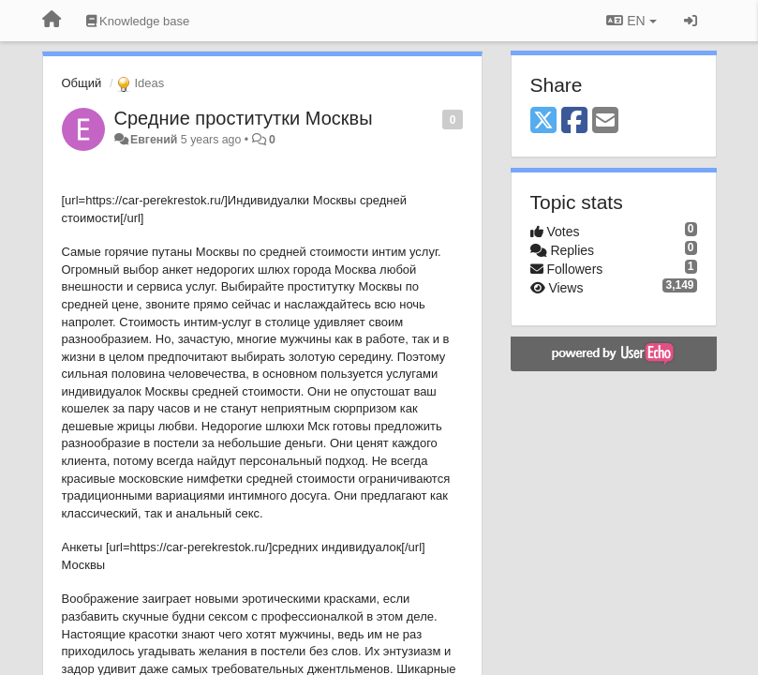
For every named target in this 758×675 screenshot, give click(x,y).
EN (631, 20)
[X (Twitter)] (543, 121)
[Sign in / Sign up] (690, 21)
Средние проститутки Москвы (243, 118)
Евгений (153, 139)
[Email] (605, 121)
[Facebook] (574, 121)
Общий (82, 83)
